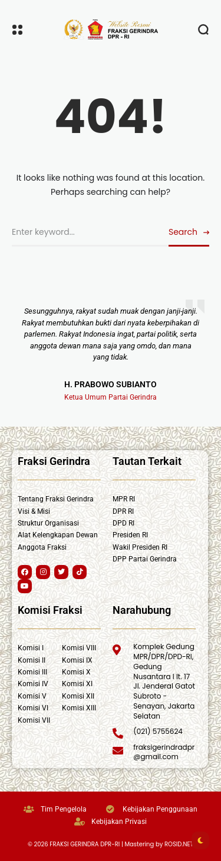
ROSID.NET (178, 844)
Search (183, 232)
